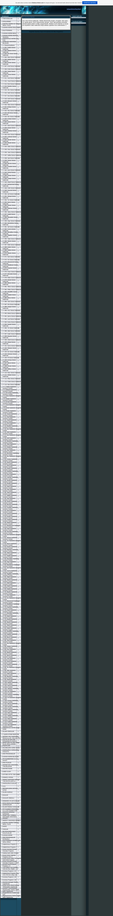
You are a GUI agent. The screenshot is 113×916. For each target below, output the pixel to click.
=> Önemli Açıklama (8, 45)
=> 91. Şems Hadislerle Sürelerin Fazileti (9, 655)
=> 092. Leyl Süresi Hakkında (11, 319)
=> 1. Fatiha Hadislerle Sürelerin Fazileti (9, 387)
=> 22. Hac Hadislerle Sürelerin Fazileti (9, 450)
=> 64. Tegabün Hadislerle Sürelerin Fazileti (10, 574)
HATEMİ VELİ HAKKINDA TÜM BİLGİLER (10, 765)
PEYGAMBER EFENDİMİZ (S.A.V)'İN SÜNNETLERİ (11, 809)
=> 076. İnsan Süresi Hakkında (12, 271)
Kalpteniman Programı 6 (10, 844)
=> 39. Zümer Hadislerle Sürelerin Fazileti (10, 502)
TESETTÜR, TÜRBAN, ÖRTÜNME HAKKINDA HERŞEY (9, 816)
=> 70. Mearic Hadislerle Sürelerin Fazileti (10, 592)
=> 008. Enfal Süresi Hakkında (12, 69)
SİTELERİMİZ (7, 21)
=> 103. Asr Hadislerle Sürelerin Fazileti (9, 692)
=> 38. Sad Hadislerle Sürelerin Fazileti (9, 499)
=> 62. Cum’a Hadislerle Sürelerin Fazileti (10, 571)
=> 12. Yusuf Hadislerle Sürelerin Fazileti (9, 420)
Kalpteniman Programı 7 (10, 847)
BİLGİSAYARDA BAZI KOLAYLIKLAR (9, 832)
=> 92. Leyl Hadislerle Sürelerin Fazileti (9, 659)
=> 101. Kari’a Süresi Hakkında (12, 346)
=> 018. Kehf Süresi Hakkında (11, 98)
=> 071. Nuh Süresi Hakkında (11, 257)
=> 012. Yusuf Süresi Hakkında (12, 81)
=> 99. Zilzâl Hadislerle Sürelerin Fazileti (9, 680)
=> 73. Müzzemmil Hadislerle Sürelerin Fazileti (11, 601)
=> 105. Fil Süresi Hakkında (11, 357)
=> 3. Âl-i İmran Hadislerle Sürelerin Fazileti (10, 393)
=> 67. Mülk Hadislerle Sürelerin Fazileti (9, 583)
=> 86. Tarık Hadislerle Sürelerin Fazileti (9, 640)
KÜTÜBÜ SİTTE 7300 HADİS (11, 774)
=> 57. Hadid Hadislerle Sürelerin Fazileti (10, 556)
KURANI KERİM (7, 835)
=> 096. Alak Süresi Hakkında (11, 331)
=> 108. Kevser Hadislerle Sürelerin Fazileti (10, 707)
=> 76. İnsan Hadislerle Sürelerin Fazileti (9, 610)
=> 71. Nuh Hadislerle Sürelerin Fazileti (9, 595)
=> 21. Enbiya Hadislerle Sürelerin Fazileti (10, 447)
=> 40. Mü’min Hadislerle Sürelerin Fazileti (10, 505)
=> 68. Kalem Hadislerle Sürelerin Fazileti (10, 586)
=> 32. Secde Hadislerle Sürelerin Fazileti (10, 480)
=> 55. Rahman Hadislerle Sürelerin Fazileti (10, 550)
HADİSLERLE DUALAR (10, 783)
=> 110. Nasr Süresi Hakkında (11, 372)
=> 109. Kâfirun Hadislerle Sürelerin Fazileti (10, 710)
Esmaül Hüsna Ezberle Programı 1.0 (9, 865)
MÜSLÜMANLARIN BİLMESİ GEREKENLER (11, 803)
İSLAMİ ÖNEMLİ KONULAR (11, 807)
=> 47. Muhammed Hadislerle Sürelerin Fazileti (11, 526)
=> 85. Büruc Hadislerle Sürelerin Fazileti (10, 637)
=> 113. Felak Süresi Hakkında (12, 381)
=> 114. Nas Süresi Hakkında (11, 384)
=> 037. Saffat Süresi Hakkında (12, 155)
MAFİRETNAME (7, 768)
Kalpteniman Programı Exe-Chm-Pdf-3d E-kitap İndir (11, 874)
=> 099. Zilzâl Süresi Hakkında (12, 340)
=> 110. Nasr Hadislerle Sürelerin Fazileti (10, 713)
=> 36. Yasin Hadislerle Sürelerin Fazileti (9, 493)
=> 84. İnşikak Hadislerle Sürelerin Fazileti (10, 634)
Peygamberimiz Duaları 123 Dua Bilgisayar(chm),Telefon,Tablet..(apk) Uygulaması (12, 895)
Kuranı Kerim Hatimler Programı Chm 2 (9, 856)
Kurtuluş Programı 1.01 (9, 871)
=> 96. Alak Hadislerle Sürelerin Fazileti (9, 671)
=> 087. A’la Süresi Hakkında (11, 304)
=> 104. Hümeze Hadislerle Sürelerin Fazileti (11, 695)
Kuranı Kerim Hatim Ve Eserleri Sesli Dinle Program (12, 859)
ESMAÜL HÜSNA (8, 777)
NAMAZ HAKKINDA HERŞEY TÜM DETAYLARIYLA (11, 780)
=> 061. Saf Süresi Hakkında (11, 227)
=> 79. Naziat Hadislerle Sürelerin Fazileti (10, 619)
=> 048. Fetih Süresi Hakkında (12, 188)
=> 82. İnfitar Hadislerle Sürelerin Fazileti (9, 628)
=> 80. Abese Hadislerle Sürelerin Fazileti (10, 622)
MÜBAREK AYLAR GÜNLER (11, 801)
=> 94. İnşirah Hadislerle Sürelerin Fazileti (10, 665)
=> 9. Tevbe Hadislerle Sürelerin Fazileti (9, 411)
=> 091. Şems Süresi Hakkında (12, 316)
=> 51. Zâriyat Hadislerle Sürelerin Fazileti (10, 538)
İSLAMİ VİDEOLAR (8, 731)
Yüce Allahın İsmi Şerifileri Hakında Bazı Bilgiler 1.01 (10, 868)
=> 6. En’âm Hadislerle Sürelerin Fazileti (9, 402)
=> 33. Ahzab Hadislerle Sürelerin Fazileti (10, 484)
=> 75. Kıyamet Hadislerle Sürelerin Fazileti (10, 607)
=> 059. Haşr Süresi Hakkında (11, 221)
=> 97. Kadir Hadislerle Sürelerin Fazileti (9, 674)
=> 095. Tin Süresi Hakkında (11, 328)
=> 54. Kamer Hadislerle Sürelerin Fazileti (10, 547)
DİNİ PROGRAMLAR (9, 753)
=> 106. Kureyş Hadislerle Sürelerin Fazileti (10, 701)
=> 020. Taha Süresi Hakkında (11, 104)
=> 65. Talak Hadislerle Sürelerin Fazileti (9, 577)
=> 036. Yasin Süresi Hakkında (12, 152)
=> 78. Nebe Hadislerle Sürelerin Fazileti (9, 616)
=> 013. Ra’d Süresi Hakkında (11, 84)
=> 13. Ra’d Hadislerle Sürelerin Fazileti (9, 423)
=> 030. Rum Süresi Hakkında (11, 134)
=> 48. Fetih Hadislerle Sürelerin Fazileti (9, 529)
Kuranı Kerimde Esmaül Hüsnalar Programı (10, 850)
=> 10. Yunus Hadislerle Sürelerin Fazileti (10, 414)
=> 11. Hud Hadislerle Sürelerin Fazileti (9, 417)
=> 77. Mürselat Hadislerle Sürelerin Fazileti (10, 613)
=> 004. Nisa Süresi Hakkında (11, 57)
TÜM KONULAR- (8, 18)
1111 (4, 786)
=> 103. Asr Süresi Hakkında (11, 351)
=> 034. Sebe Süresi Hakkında (12, 146)
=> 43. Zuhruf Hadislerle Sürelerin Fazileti (10, 514)
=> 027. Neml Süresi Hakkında (12, 125)
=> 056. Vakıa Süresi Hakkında (12, 212)
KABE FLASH (7, 771)
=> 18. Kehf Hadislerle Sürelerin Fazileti (9, 438)
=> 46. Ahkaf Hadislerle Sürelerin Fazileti (9, 523)
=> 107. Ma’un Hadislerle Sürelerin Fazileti (10, 704)
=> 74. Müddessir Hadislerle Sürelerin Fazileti (11, 604)
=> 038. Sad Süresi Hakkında (11, 158)
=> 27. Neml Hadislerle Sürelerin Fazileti (9, 465)
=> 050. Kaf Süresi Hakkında (11, 194)
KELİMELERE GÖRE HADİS (11, 748)
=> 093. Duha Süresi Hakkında (12, 322)
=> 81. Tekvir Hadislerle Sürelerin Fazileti (9, 625)
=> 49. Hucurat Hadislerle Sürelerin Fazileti (10, 532)
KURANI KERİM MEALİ (10, 33)
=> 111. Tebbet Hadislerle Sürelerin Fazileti (10, 716)
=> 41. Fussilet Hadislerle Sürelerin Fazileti (10, 508)
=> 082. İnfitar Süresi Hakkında (12, 289)
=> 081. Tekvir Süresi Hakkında (12, 286)
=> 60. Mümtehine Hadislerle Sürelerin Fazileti (11, 565)
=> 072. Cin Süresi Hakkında (11, 259)
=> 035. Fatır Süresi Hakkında (11, 149)
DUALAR (5, 795)
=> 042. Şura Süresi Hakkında (11, 170)
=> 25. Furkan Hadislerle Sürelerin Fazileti (10, 459)
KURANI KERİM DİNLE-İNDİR (12, 27)
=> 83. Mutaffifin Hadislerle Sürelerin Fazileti (10, 631)
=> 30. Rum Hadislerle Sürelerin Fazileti (9, 474)
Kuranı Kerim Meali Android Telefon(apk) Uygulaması (11, 885)
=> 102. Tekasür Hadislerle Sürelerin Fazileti (10, 689)
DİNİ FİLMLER (7, 762)
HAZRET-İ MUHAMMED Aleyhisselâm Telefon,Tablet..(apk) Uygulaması (11, 889)
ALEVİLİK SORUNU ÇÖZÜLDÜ (8, 812)
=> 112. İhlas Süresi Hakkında (11, 378)
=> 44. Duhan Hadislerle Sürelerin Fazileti (10, 517)
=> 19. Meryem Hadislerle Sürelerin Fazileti (10, 441)
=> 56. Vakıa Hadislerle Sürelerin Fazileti (9, 553)
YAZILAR (5, 829)
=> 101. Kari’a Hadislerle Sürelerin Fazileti (10, 686)
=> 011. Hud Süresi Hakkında (11, 78)
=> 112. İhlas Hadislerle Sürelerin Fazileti (10, 719)
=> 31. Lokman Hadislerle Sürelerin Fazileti (10, 477)
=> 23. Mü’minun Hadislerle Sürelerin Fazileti (11, 453)
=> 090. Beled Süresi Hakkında (12, 313)
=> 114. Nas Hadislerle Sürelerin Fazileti (9, 725)
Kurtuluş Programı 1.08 (9, 880)
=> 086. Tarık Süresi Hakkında (11, 301)
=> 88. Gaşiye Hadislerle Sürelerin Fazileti (10, 646)
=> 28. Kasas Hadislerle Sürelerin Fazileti (10, 468)
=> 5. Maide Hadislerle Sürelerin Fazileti (9, 399)
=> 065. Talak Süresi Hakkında (12, 239)
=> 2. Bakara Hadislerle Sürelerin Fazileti (10, 390)
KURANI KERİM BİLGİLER (11, 756)
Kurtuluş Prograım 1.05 (9, 877)
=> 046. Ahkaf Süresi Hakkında (12, 182)
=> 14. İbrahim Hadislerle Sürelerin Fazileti (10, 426)
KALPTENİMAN (7, 30)
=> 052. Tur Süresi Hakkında (11, 200)
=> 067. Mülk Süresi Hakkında (11, 245)
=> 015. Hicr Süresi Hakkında (11, 90)
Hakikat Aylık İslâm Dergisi (10, 853)
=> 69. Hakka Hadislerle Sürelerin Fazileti (10, 589)
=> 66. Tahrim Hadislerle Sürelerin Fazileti (10, 580)
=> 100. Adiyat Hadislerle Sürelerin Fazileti (10, 683)
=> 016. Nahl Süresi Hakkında (11, 93)
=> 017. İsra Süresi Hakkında (11, 96)
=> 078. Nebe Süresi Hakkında (12, 277)
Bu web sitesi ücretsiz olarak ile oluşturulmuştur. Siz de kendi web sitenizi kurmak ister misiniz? (56, 2)
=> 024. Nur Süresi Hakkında (11, 116)
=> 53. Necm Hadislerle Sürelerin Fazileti (10, 544)
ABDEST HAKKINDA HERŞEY (12, 820)
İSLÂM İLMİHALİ (8, 792)
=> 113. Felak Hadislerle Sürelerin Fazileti (10, 722)
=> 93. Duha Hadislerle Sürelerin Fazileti (9, 662)
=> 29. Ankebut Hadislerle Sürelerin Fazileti (10, 471)
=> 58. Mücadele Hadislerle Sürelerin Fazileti (11, 559)
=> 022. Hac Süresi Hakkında (11, 110)
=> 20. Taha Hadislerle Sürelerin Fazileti (9, 444)
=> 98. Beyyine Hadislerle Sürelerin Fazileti (10, 677)
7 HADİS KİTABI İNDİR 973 (11, 734)
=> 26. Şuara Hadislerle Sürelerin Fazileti (10, 462)
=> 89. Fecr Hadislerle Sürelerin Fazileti (9, 649)
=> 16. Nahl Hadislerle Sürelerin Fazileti (9, 432)
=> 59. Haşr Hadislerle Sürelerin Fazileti (9, 562)
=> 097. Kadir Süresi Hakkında (12, 334)
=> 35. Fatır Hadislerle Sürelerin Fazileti (9, 490)
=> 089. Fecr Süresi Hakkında (11, 310)
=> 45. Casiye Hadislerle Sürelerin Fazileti (10, 520)
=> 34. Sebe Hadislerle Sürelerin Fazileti (9, 487)
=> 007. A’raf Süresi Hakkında (11, 66)
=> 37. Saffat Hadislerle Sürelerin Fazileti (10, 496)
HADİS (5, 826)
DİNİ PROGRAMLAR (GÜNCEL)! (9, 838)
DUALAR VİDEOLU (8, 798)
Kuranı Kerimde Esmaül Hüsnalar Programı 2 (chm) (11, 862)
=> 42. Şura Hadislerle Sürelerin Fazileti (9, 511)
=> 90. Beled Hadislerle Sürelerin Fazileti (9, 652)
